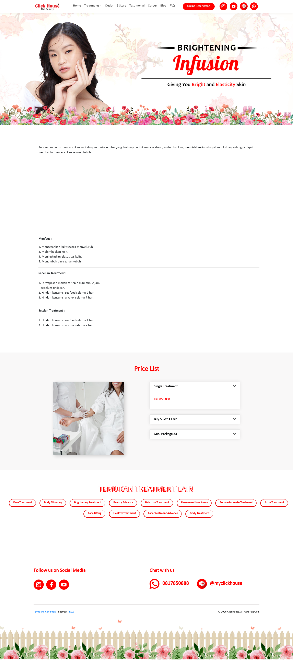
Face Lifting (94, 513)
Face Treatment (22, 502)
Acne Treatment (274, 502)
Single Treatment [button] (166, 386)
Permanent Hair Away (194, 502)
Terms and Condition (45, 611)
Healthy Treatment (124, 513)
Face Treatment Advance (163, 513)
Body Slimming (53, 502)
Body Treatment (199, 513)
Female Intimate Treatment (236, 502)
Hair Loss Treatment (157, 502)
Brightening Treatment (87, 502)
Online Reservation (198, 6)
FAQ (71, 611)
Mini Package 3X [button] (165, 434)
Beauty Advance (123, 502)
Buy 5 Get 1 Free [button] (165, 419)
